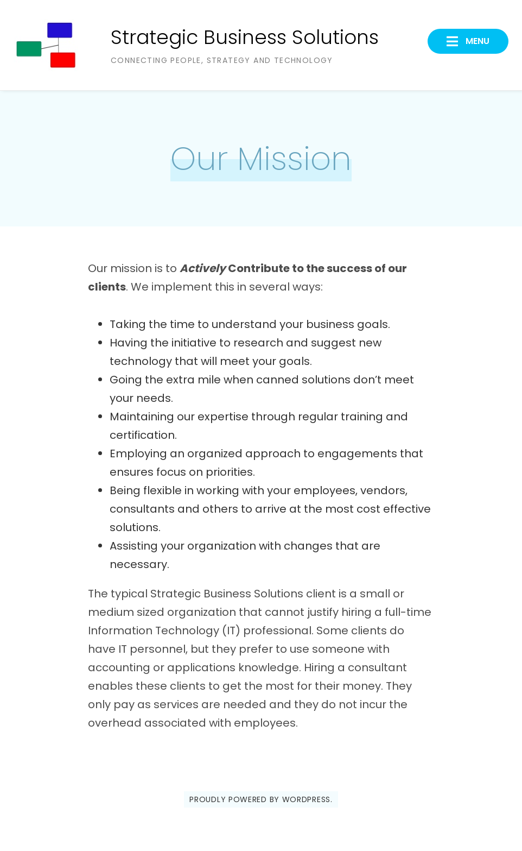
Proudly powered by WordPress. (260, 799)
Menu (476, 41)
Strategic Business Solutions (245, 37)
